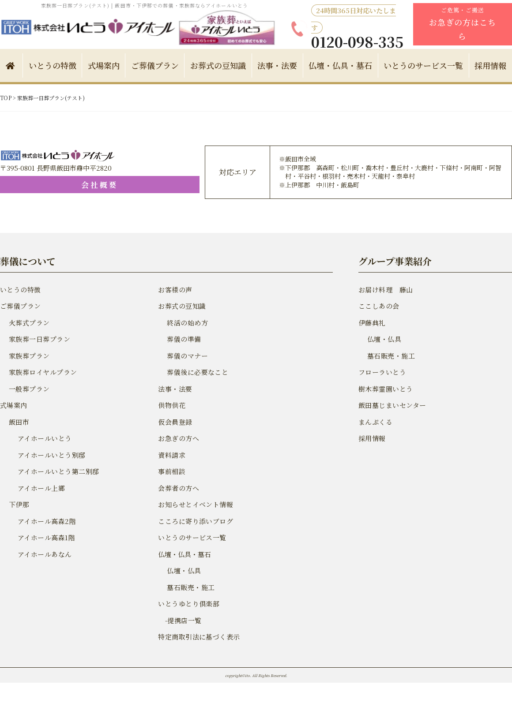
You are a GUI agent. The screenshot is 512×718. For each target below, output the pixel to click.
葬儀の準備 (183, 339)
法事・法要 (277, 65)
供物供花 (171, 405)
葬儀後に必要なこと (196, 372)
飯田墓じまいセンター (391, 405)
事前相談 (171, 471)
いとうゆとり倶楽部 (188, 603)
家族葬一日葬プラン (38, 339)
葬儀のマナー (187, 355)
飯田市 (19, 421)
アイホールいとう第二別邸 (57, 471)
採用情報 (490, 65)
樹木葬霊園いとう (384, 388)
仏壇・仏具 (183, 570)
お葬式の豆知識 (218, 65)
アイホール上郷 (41, 488)
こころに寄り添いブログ (194, 521)
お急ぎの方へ (178, 438)
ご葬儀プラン (155, 65)
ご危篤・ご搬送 (462, 23)
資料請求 (171, 455)
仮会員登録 (174, 421)
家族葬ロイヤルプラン (42, 372)
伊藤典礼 (371, 322)
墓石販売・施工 (190, 587)
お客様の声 (174, 289)
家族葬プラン (29, 355)
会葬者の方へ (178, 488)
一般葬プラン (29, 388)
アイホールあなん (44, 554)
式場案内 (104, 65)
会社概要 (51, 184)
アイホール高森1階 (45, 537)
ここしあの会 (378, 305)
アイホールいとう (44, 438)
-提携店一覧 (179, 620)
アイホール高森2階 (46, 521)
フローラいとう (381, 372)
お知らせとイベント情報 (194, 504)
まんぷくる (375, 421)
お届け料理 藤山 (384, 289)
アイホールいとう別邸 (50, 455)
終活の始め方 (187, 322)
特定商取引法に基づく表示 (197, 636)
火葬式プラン (29, 322)
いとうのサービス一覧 (423, 65)
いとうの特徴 (52, 65)
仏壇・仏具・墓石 (340, 65)
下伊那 (19, 504)
